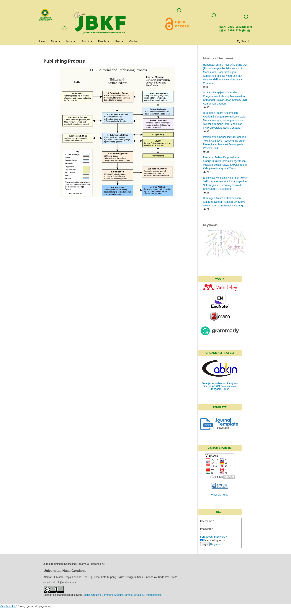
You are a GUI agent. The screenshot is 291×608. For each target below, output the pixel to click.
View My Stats (219, 494)
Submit (85, 41)
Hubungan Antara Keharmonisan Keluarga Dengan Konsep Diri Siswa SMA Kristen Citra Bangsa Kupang (224, 202)
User (118, 41)
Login (205, 544)
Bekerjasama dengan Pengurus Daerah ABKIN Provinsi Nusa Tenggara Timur (220, 386)
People (102, 41)
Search (245, 41)
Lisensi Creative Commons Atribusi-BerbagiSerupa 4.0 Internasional (121, 594)
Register (215, 544)
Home (41, 41)
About (54, 41)
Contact (133, 41)
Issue (69, 41)
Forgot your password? (213, 536)
